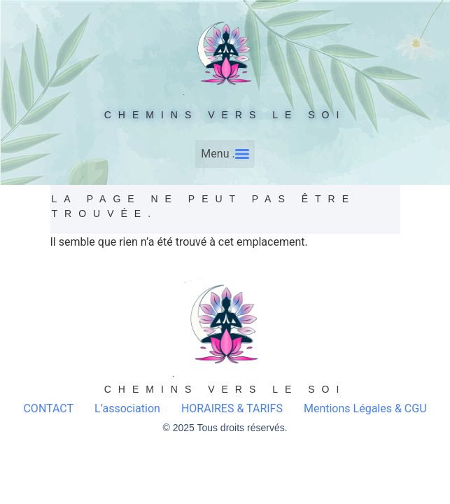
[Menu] (224, 154)
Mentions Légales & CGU (365, 408)
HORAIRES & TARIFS (232, 408)
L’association (127, 408)
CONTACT (48, 408)
